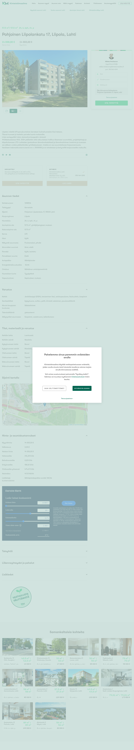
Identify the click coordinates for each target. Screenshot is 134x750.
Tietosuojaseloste (66, 398)
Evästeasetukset (78, 377)
